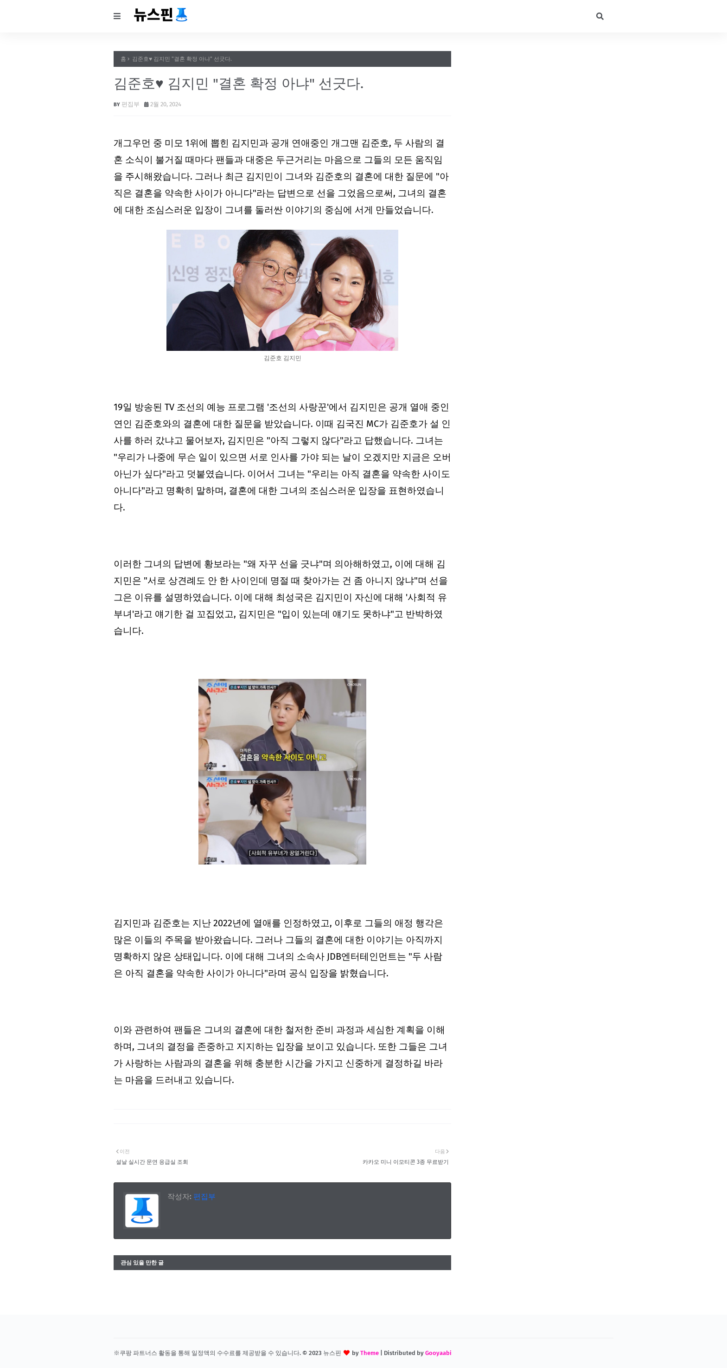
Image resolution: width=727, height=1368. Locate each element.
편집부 (130, 104)
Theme (369, 1352)
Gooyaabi (438, 1352)
